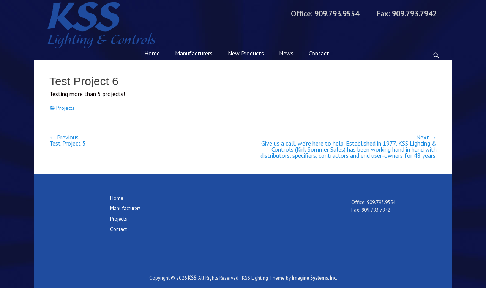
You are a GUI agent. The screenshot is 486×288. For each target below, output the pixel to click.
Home (152, 53)
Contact (319, 53)
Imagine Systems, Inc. (314, 278)
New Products (246, 53)
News (286, 53)
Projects (65, 107)
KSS (192, 278)
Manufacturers (194, 53)
